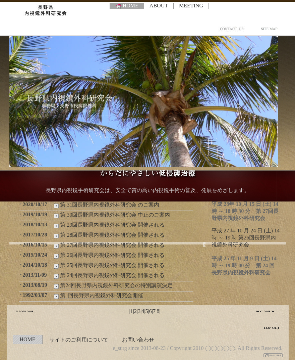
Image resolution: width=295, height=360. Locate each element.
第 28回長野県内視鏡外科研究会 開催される (109, 235)
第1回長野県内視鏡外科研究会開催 (98, 295)
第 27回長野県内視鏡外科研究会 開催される (109, 245)
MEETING (191, 5)
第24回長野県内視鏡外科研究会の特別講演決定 (113, 285)
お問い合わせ (138, 340)
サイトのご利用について (78, 340)
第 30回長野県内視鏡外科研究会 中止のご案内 (111, 215)
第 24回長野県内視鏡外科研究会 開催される (109, 275)
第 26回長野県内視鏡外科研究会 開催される (109, 255)
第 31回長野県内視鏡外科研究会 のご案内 (106, 205)
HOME (126, 6)
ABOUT (159, 5)
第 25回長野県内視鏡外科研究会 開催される (109, 265)
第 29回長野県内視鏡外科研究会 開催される (109, 225)
